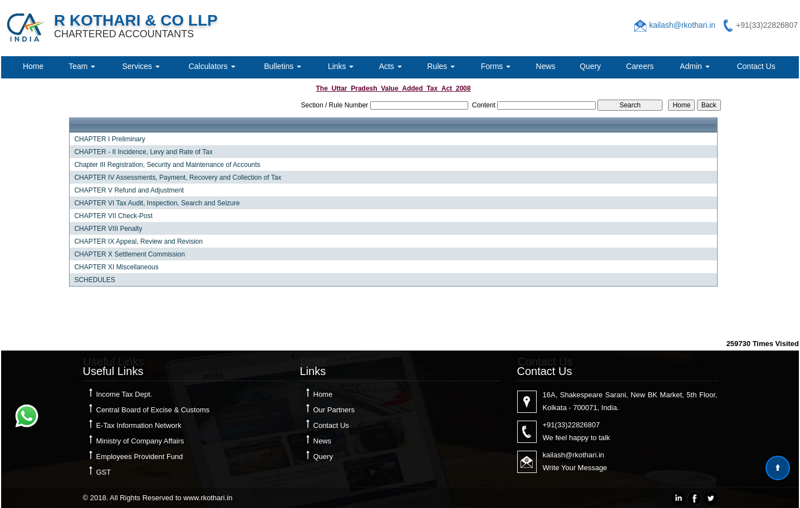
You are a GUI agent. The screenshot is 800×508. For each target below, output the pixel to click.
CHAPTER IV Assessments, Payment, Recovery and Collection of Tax (177, 177)
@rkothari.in (584, 455)
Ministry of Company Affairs (140, 441)
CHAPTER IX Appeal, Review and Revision (138, 241)
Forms (496, 66)
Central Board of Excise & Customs (153, 410)
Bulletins (282, 66)
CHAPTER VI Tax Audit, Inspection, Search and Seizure (156, 203)
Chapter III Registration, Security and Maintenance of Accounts (167, 165)
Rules (441, 66)
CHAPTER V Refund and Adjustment (129, 190)
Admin (695, 66)
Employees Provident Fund (139, 456)
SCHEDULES (94, 280)
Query (590, 66)
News (546, 66)
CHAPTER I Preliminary (109, 139)
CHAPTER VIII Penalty (108, 229)
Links (341, 66)
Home (33, 66)
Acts (390, 66)
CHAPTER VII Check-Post (113, 216)
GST (103, 472)
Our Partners (334, 410)
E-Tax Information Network (138, 425)
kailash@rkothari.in (682, 25)
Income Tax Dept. (124, 394)
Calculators (212, 66)
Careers (640, 66)
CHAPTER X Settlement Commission (129, 254)
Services (141, 66)
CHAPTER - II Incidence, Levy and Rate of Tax (143, 152)
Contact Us (756, 66)
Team (81, 66)
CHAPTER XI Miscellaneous (116, 267)
